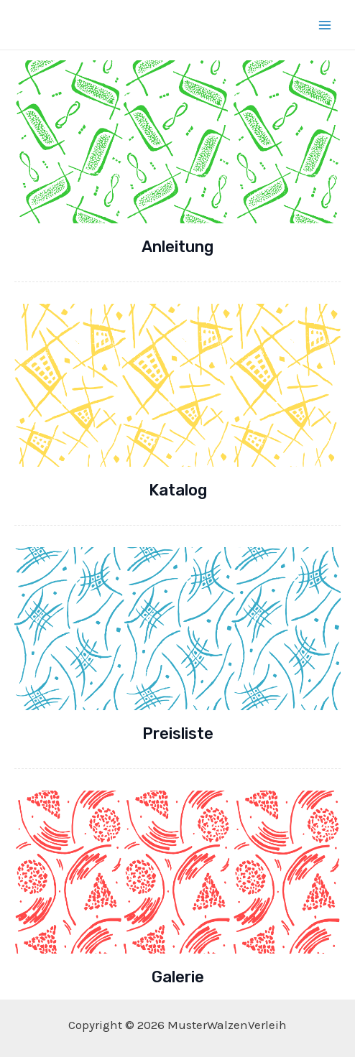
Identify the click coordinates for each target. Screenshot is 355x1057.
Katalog (178, 490)
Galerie (178, 977)
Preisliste (177, 733)
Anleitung (177, 246)
